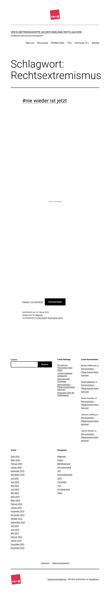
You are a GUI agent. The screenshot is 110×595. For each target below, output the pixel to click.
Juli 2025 (15, 478)
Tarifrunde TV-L (81, 43)
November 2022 (17, 548)
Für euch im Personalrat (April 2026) (64, 367)
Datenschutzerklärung (56, 579)
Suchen (14, 360)
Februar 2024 (16, 504)
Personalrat (42, 43)
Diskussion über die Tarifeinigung (65, 394)
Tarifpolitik (61, 482)
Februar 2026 (16, 464)
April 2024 (15, 497)
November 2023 (17, 515)
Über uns (30, 43)
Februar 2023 (16, 537)
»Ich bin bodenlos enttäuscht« (64, 374)
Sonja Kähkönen (88, 382)
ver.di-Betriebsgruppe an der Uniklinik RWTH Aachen (46, 32)
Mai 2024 (15, 493)
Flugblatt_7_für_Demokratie (32, 302)
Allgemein (39, 315)
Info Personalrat (64, 467)
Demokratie (42, 318)
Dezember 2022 (17, 544)
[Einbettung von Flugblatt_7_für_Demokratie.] (55, 201)
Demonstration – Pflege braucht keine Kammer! (66, 387)
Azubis (60, 460)
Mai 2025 (15, 486)
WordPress (94, 579)
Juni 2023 (15, 530)
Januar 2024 (16, 508)
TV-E (69, 43)
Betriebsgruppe (63, 464)
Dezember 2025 (17, 471)
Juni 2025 (15, 482)
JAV (59, 471)
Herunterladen (55, 302)
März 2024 (15, 500)
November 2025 (17, 475)
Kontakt (95, 43)
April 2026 (15, 456)
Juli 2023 (15, 526)
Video (59, 493)
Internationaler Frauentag (63, 380)
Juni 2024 (15, 489)
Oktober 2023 (16, 519)
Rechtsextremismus (55, 318)
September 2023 (18, 522)
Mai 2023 (15, 533)
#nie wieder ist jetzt (44, 101)
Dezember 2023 (17, 511)
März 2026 (15, 460)
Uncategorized (63, 489)
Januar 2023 (16, 541)
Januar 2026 (16, 467)
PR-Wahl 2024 (57, 43)
